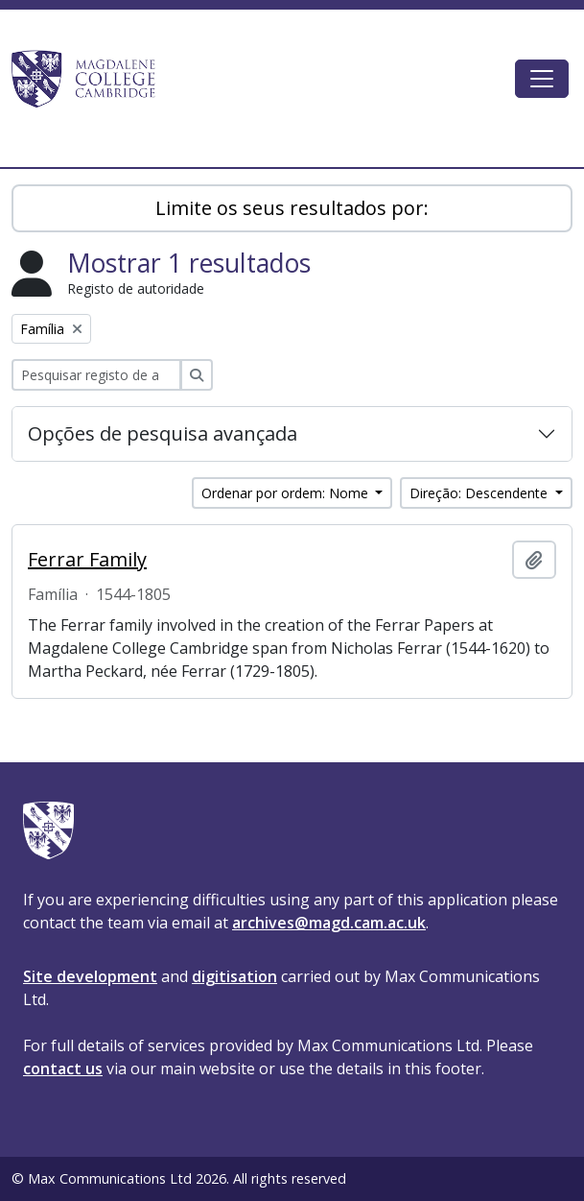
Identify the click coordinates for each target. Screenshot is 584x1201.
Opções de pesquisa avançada (162, 433)
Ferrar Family (87, 559)
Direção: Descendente (480, 493)
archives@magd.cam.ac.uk (329, 922)
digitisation (234, 976)
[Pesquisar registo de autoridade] (96, 375)
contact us (63, 1068)
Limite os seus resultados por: (292, 208)
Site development (90, 976)
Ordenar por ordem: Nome (286, 493)
